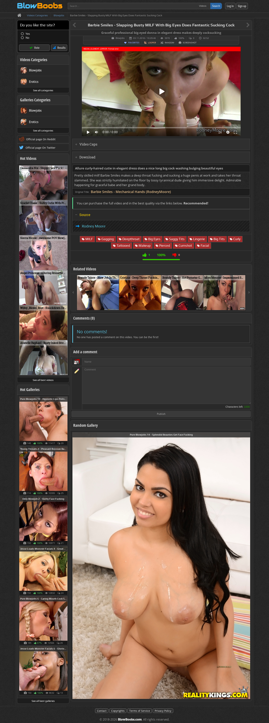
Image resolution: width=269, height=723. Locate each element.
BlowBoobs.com (130, 719)
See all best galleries (43, 700)
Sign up (242, 6)
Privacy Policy (163, 711)
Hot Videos (28, 158)
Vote (36, 48)
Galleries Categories (35, 99)
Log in (230, 6)
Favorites (133, 42)
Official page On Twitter (40, 147)
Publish (161, 414)
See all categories (43, 90)
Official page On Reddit (40, 139)
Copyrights (118, 711)
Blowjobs (120, 38)
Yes (28, 33)
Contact (101, 711)
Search (216, 5)
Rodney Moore (94, 226)
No (27, 37)
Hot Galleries (30, 389)
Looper (152, 42)
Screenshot (190, 42)
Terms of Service (139, 711)
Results (61, 48)
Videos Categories (33, 59)
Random (169, 42)
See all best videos (43, 380)
